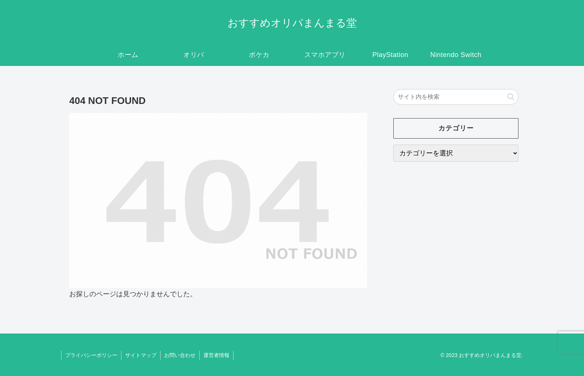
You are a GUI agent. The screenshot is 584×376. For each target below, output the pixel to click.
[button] (510, 96)
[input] (455, 97)
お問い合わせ (180, 355)
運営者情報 (216, 355)
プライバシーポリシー (91, 355)
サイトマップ (140, 355)
